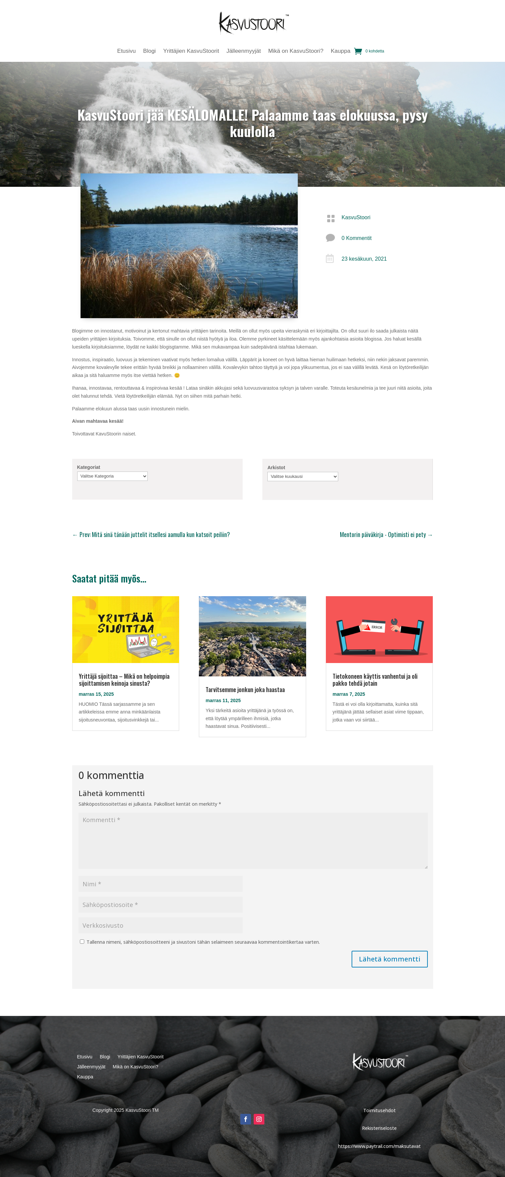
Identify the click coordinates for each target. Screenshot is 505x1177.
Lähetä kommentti (389, 958)
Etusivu (126, 51)
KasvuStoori (356, 217)
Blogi (149, 51)
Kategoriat (88, 467)
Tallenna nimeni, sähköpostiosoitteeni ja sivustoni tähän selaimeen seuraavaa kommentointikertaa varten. (203, 942)
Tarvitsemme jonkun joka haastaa (245, 689)
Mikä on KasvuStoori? (295, 51)
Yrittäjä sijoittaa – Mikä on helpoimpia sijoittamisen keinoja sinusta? (124, 679)
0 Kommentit (357, 238)
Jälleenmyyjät (243, 51)
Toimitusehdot (379, 1110)
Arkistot (276, 467)
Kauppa (341, 51)
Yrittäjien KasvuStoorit (191, 51)
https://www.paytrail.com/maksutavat (379, 1146)
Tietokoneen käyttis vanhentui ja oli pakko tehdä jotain (375, 679)
